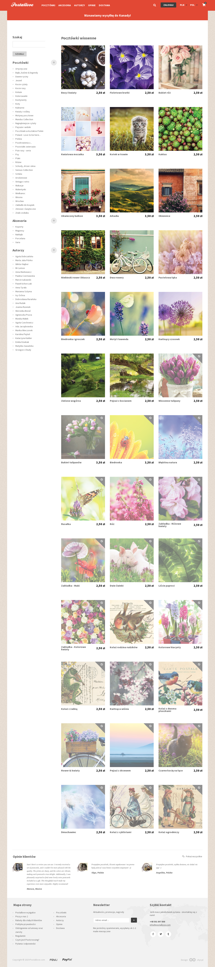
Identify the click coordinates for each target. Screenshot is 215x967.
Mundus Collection (24, 119)
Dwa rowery (117, 277)
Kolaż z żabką (69, 709)
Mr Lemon (20, 268)
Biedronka (116, 462)
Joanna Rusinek (23, 307)
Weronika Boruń (23, 310)
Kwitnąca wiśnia (119, 709)
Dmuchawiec (68, 832)
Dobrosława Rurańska (25, 299)
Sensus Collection (24, 169)
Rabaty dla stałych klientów (28, 920)
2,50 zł (100, 92)
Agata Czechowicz (24, 322)
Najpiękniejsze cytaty (25, 123)
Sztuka (18, 173)
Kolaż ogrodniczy (169, 832)
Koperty (19, 226)
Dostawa (104, 5)
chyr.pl (196, 959)
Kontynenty (21, 99)
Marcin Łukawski (23, 279)
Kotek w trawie (119, 154)
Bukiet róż (165, 92)
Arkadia (114, 216)
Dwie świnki (116, 585)
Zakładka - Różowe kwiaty (170, 525)
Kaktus (163, 154)
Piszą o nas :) (21, 916)
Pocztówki (48, 5)
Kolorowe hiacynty (170, 647)
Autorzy (79, 5)
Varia (17, 242)
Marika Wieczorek (24, 330)
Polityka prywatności (25, 924)
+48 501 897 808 (157, 921)
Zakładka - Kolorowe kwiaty (73, 648)
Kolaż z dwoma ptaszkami (167, 709)
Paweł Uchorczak (23, 283)
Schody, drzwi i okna (25, 166)
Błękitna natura (168, 462)
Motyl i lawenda (119, 339)
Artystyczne (21, 68)
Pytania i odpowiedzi (25, 943)
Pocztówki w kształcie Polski (29, 131)
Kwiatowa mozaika (72, 154)
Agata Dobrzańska (24, 256)
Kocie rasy (20, 88)
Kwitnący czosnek (169, 339)
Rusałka (66, 524)
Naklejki (19, 234)
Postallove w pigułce (25, 912)
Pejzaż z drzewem (120, 770)
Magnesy (19, 230)
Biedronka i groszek (73, 339)
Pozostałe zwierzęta (25, 146)
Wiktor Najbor (22, 264)
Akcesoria (64, 5)
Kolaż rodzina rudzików (123, 647)
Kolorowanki (21, 96)
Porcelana (20, 238)
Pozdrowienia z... (23, 142)
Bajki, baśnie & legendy (26, 72)
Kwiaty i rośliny (22, 111)
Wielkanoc (20, 193)
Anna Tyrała (20, 287)
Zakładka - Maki (70, 585)
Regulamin (20, 935)
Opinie (92, 5)
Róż (112, 524)
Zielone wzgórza (71, 401)
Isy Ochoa (20, 295)
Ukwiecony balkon (72, 216)
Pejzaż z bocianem (121, 401)
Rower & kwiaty (70, 770)
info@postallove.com (160, 924)
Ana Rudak (20, 303)
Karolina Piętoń (22, 334)
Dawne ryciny (21, 76)
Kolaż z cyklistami (120, 832)
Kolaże (18, 92)
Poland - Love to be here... (28, 134)
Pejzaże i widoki (23, 127)
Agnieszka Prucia (23, 314)
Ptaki (17, 158)
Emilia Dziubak (22, 342)
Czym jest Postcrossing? (27, 939)
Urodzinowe (21, 177)
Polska (18, 138)
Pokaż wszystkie (192, 856)
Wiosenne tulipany (169, 401)
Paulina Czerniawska (25, 275)
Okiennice (164, 216)
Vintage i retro (22, 181)
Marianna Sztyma (23, 291)
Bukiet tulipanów (71, 462)
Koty (17, 103)
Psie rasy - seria (23, 150)
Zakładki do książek (24, 205)
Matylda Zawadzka (24, 345)
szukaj (19, 53)
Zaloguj (168, 4)
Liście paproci (167, 585)
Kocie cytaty (21, 84)
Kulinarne (19, 107)
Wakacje (19, 185)
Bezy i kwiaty (68, 92)
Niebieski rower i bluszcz (75, 277)
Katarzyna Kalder (23, 338)
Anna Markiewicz (23, 271)
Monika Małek (21, 318)
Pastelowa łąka (168, 277)
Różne (18, 162)
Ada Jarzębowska (24, 326)
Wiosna (18, 197)
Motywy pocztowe (24, 115)
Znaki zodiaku (22, 212)
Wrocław (19, 201)
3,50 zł (100, 154)
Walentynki (20, 189)
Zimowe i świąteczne (25, 208)
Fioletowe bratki (119, 92)
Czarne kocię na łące (171, 770)
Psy (17, 154)
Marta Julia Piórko (24, 260)
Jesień (18, 80)
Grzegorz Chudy (23, 349)
